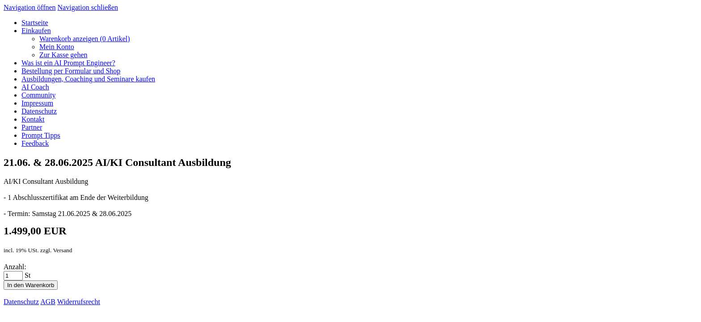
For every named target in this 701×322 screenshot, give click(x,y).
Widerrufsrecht (78, 301)
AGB (47, 301)
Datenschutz (21, 301)
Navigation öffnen (30, 7)
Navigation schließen (88, 7)
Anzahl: (15, 267)
